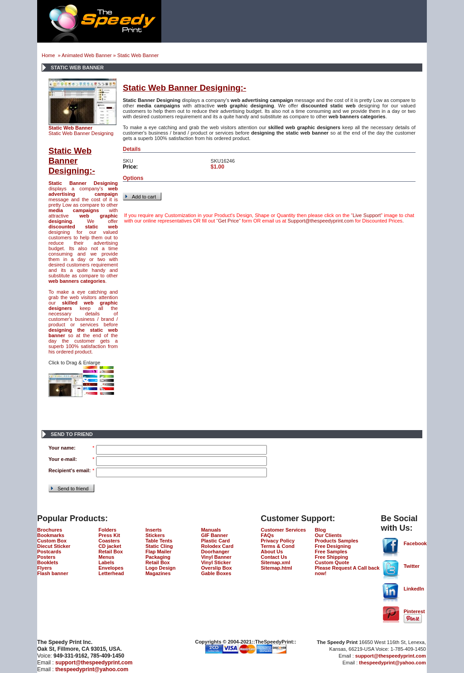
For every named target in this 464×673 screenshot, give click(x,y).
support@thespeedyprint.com (93, 662)
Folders (107, 530)
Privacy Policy (278, 540)
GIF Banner (214, 535)
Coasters (109, 540)
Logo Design (160, 568)
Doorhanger (215, 551)
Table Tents (159, 540)
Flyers (44, 568)
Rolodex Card (217, 546)
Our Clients (328, 535)
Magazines (158, 573)
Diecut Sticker (53, 546)
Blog (320, 530)
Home (49, 55)
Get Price (228, 220)
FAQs (267, 535)
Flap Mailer (158, 551)
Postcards (49, 551)
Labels (106, 562)
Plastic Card (215, 540)
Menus (106, 557)
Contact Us (274, 557)
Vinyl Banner (216, 557)
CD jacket (109, 546)
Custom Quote (332, 562)
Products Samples (336, 540)
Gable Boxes (216, 573)
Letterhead (111, 573)
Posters (46, 557)
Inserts (153, 530)
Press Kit (109, 535)
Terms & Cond (278, 546)
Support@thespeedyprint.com (321, 220)
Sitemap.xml (275, 562)
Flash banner (52, 573)
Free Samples (331, 551)
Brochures (49, 530)
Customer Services (283, 530)
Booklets (47, 562)
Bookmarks (50, 535)
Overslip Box (216, 568)
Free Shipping (331, 557)
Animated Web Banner (86, 55)
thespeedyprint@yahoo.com (91, 669)
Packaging (157, 557)
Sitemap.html (276, 568)
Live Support (367, 215)
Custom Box (52, 540)
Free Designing (333, 546)
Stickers (155, 535)
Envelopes (110, 568)
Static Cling (159, 546)
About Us (272, 551)
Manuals (211, 530)
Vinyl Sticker (216, 562)
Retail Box (110, 551)
